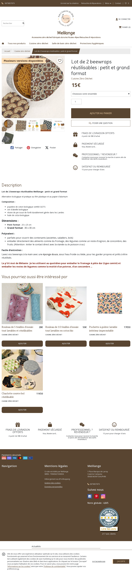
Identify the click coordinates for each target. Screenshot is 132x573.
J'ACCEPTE (121, 561)
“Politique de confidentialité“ (54, 566)
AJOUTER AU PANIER (101, 113)
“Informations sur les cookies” (19, 566)
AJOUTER (22, 343)
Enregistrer (34, 147)
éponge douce (50, 254)
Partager (17, 147)
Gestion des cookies (53, 483)
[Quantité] (76, 101)
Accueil (7, 51)
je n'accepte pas (98, 561)
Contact (118, 3)
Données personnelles (53, 487)
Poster (50, 147)
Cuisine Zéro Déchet (81, 78)
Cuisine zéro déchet (22, 51)
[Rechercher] (23, 23)
